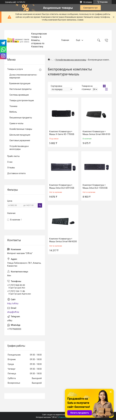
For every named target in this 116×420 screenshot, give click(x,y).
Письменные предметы (20, 117)
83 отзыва (87, 2)
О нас (9, 162)
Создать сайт (10, 2)
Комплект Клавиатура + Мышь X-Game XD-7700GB (61, 133)
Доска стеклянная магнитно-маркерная (23, 76)
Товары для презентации (21, 100)
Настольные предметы (20, 89)
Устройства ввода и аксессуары (70, 60)
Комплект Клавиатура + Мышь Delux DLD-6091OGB (61, 186)
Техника (13, 106)
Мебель (13, 112)
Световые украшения (19, 140)
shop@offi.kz (13, 312)
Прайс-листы (13, 156)
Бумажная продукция (19, 83)
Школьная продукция (19, 135)
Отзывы (11, 167)
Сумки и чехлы (16, 123)
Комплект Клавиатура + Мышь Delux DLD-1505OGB (95, 186)
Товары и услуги (15, 69)
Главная (65, 40)
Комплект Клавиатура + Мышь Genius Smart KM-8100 (96, 133)
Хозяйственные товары (20, 129)
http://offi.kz (12, 303)
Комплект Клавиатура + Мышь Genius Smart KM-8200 (63, 240)
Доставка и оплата (16, 173)
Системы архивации (19, 95)
